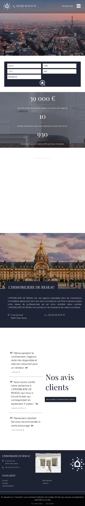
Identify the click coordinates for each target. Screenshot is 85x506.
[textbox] (25, 71)
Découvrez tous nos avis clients (60, 399)
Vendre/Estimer (8, 486)
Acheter (5, 483)
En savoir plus (37, 503)
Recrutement (47, 480)
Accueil (4, 480)
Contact (45, 483)
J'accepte (49, 503)
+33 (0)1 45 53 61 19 (26, 6)
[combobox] (24, 71)
